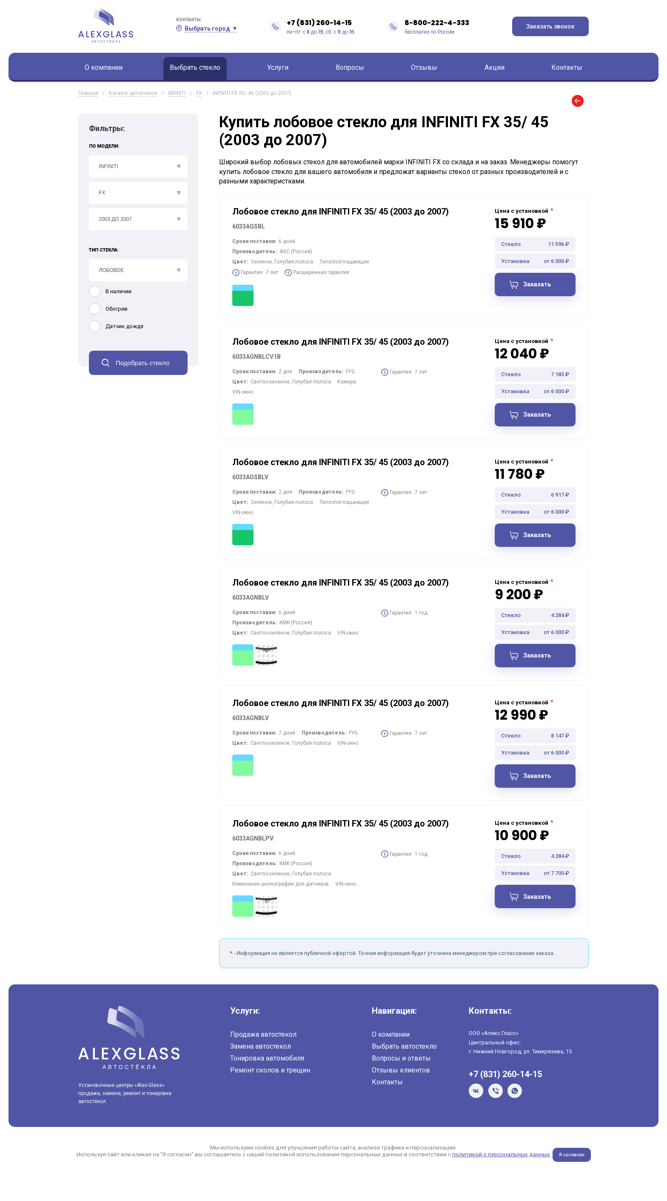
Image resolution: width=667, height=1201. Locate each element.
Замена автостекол (260, 1051)
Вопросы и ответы (401, 1063)
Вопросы (350, 67)
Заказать (538, 285)
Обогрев (116, 309)
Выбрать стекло (195, 67)
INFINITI (176, 93)
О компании (104, 67)
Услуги (277, 67)
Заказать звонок (550, 26)
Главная (88, 93)
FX (199, 93)
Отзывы (424, 67)
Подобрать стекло (142, 362)
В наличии (118, 291)
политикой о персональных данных (500, 1159)
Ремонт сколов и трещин (270, 1075)
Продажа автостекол (263, 1039)
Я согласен (571, 1160)
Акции (495, 67)
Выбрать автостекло (404, 1051)
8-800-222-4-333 (437, 23)
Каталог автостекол (133, 93)
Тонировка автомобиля (267, 1063)
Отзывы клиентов (401, 1075)
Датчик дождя (124, 326)
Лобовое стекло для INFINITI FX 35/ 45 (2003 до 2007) (340, 211)
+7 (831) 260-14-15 (319, 23)
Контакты (566, 67)
